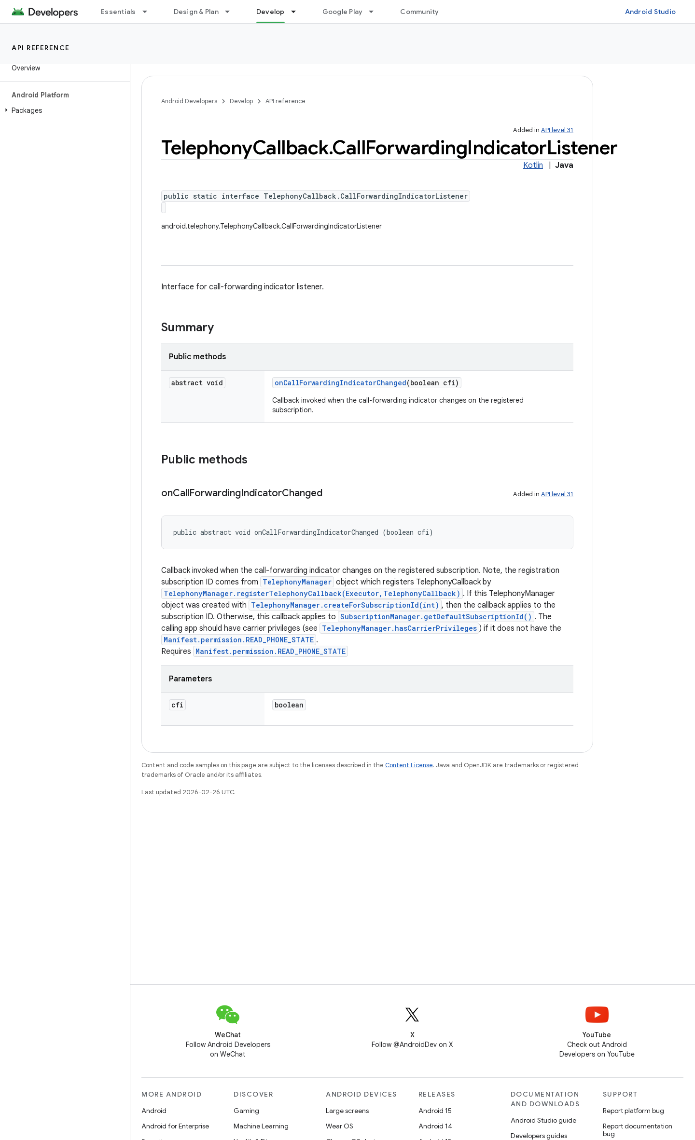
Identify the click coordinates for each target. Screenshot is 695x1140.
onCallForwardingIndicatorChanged (340, 382)
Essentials (118, 11)
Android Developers (189, 101)
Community (419, 11)
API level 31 (557, 130)
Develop (241, 101)
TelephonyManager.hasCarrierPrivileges (399, 628)
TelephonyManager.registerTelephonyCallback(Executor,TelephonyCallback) (312, 593)
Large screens (347, 1110)
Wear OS (339, 1126)
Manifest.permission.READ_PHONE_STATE (239, 639)
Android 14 (435, 1126)
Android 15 (435, 1110)
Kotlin (533, 165)
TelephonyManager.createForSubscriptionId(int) (345, 605)
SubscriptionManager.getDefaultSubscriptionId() (436, 616)
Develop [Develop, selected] (270, 11)
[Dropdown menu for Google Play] (375, 11)
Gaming (246, 1110)
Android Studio (650, 11)
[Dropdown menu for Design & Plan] (232, 11)
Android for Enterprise (175, 1126)
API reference (41, 47)
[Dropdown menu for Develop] (298, 11)
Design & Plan (196, 11)
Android (154, 1110)
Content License (409, 765)
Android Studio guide (543, 1120)
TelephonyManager (297, 581)
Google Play (342, 11)
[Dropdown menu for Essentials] (149, 11)
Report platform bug (633, 1110)
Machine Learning (261, 1126)
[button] (63, 110)
